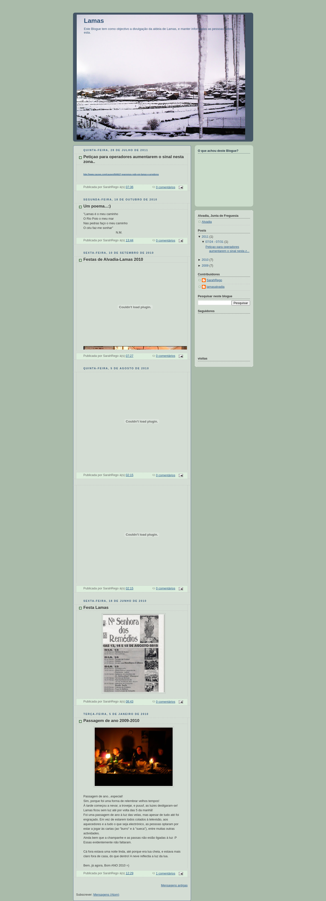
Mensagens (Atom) (106, 894)
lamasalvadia (216, 286)
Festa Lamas (96, 607)
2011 (205, 236)
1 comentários (165, 873)
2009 (205, 265)
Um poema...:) (97, 206)
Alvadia (207, 222)
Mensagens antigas (174, 885)
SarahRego (214, 280)
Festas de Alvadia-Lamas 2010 (113, 259)
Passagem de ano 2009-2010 (112, 720)
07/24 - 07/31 (214, 241)
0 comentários (165, 187)
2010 (205, 259)
